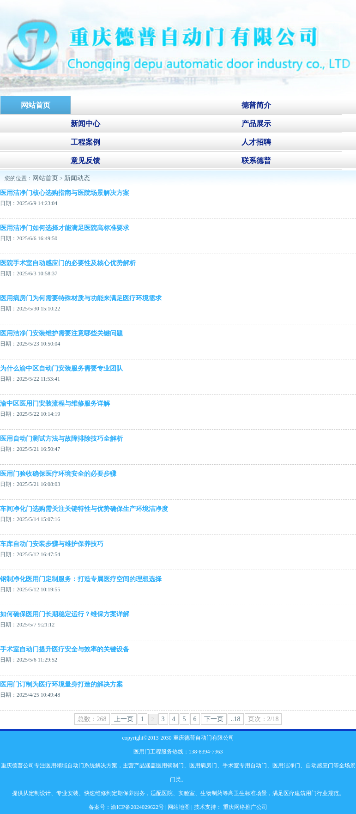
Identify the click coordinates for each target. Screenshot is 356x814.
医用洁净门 (286, 765)
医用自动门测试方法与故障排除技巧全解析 (61, 438)
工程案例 (85, 142)
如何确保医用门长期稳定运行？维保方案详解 (64, 614)
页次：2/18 (263, 719)
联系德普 (256, 160)
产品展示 (256, 124)
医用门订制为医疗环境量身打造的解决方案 (61, 684)
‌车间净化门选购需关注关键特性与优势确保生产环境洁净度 (84, 508)
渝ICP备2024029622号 (137, 807)
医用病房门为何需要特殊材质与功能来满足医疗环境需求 (81, 298)
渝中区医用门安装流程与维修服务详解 (55, 403)
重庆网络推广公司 (244, 807)
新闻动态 (77, 178)
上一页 (123, 719)
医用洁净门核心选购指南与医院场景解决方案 (64, 192)
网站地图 (179, 807)
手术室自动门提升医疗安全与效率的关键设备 (64, 649)
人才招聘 (256, 142)
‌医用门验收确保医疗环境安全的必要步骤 (58, 473)
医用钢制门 (170, 765)
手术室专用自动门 (245, 765)
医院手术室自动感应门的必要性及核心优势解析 (68, 263)
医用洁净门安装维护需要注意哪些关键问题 (61, 333)
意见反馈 (85, 160)
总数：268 (92, 719)
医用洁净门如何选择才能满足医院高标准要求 (64, 228)
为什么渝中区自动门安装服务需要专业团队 (61, 368)
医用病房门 (203, 765)
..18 (236, 719)
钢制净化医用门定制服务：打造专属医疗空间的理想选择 (81, 579)
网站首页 (45, 178)
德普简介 (256, 105)
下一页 (213, 719)
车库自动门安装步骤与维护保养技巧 (51, 544)
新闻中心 (85, 124)
